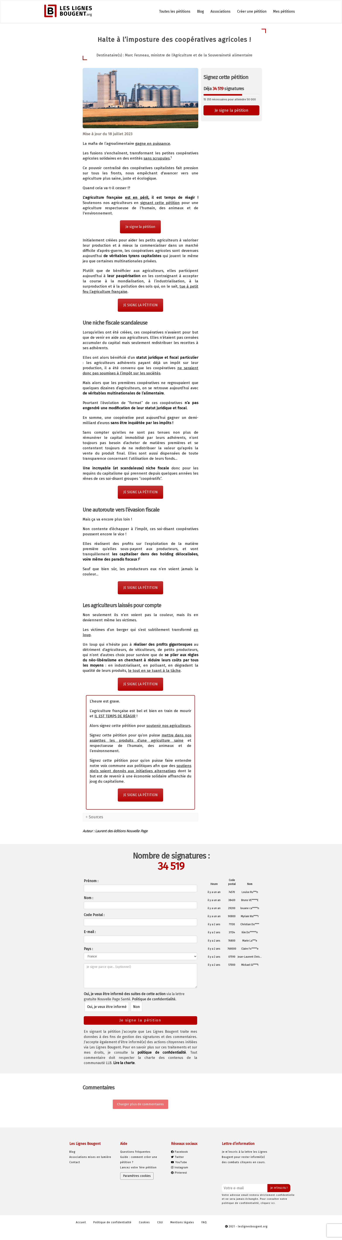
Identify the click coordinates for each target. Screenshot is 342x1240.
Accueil (81, 1222)
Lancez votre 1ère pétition (138, 1167)
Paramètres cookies (137, 1176)
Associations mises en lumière (90, 1157)
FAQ (204, 1222)
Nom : (88, 898)
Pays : (88, 949)
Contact (74, 1162)
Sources (96, 817)
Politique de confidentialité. (154, 999)
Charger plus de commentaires (140, 1104)
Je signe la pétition (140, 227)
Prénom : (91, 881)
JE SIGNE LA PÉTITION (140, 305)
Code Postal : (94, 915)
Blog (200, 11)
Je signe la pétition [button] (231, 110)
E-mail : (90, 932)
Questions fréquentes (135, 1151)
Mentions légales (182, 1222)
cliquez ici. (268, 1203)
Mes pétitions (284, 11)
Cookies (144, 1222)
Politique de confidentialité (112, 1222)
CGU (160, 1222)
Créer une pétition (252, 11)
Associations (220, 11)
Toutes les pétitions (174, 11)
